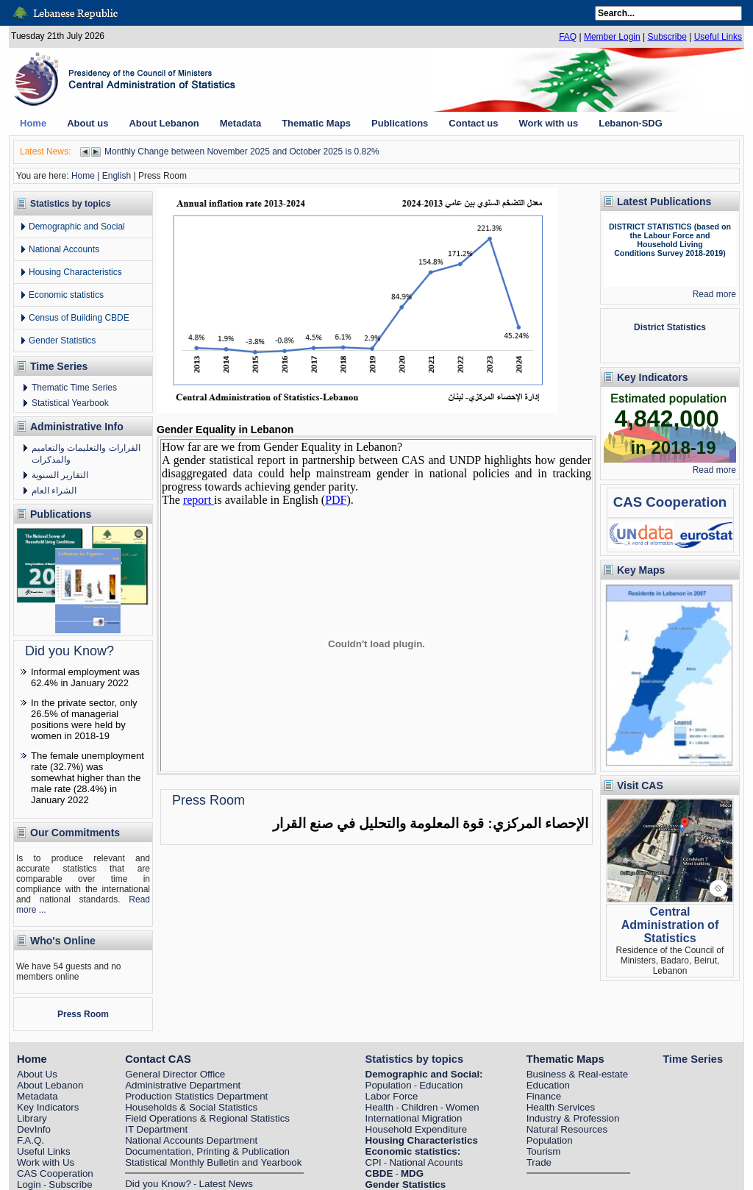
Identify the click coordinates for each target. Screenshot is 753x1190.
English (116, 176)
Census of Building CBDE (79, 318)
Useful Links (718, 37)
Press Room (83, 1014)
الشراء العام (54, 490)
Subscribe (666, 37)
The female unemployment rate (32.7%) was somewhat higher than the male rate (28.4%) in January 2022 (87, 777)
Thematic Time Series (74, 387)
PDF (335, 500)
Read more (714, 294)
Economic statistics (66, 295)
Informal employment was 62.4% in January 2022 (85, 677)
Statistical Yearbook (70, 403)
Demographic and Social (77, 226)
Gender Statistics (62, 340)
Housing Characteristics (75, 272)
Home (83, 176)
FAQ (568, 37)
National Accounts (64, 249)
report (198, 500)
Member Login (612, 37)
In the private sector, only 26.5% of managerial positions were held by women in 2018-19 (84, 719)
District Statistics (670, 327)
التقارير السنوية (60, 475)
